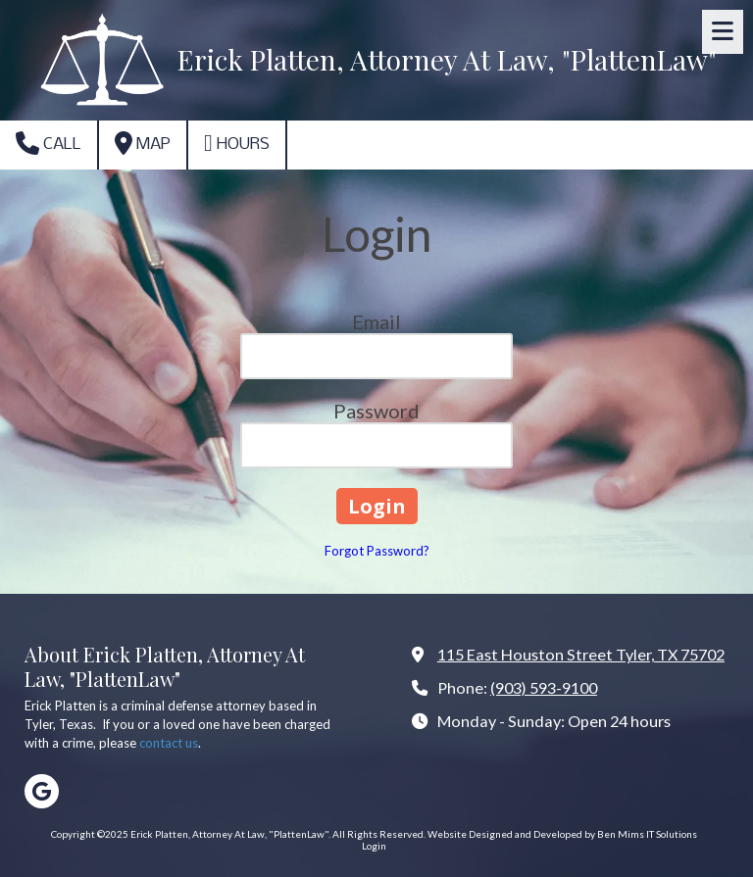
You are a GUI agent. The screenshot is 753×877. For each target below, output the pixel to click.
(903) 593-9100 (543, 687)
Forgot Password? (377, 551)
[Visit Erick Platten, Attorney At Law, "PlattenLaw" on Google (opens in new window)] (42, 791)
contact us (168, 743)
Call (48, 143)
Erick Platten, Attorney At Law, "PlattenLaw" (447, 59)
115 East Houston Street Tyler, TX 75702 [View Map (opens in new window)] (581, 654)
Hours (237, 143)
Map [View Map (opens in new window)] (143, 143)
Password (376, 410)
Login (374, 846)
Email (376, 321)
